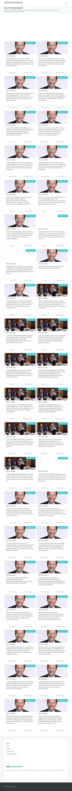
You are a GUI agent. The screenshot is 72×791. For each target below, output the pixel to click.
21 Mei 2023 (12, 245)
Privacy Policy (10, 751)
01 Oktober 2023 (12, 142)
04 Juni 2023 (12, 211)
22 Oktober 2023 (12, 107)
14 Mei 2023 (44, 245)
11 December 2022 (12, 626)
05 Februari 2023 (44, 488)
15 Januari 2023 (12, 557)
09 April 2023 (12, 349)
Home (8, 743)
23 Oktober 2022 (44, 730)
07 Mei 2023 (44, 280)
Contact (8, 748)
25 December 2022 (12, 592)
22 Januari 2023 (44, 522)
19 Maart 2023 (44, 384)
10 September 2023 (44, 176)
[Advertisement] (36, 27)
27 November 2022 (12, 661)
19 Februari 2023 (44, 453)
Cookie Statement (11, 754)
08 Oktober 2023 (44, 107)
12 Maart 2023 (12, 419)
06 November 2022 (44, 695)
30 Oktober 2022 (12, 730)
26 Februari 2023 (12, 453)
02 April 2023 (44, 349)
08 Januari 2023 (44, 557)
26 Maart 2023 (12, 384)
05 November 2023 (12, 72)
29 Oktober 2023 (44, 72)
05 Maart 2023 (44, 419)
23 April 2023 (44, 315)
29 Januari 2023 (12, 522)
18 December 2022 (44, 592)
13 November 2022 (12, 695)
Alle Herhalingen (28, 72)
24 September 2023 (44, 142)
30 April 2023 (12, 315)
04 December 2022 (44, 626)
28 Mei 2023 (44, 211)
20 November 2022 (44, 661)
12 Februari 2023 (12, 488)
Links (7, 746)
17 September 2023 (12, 176)
